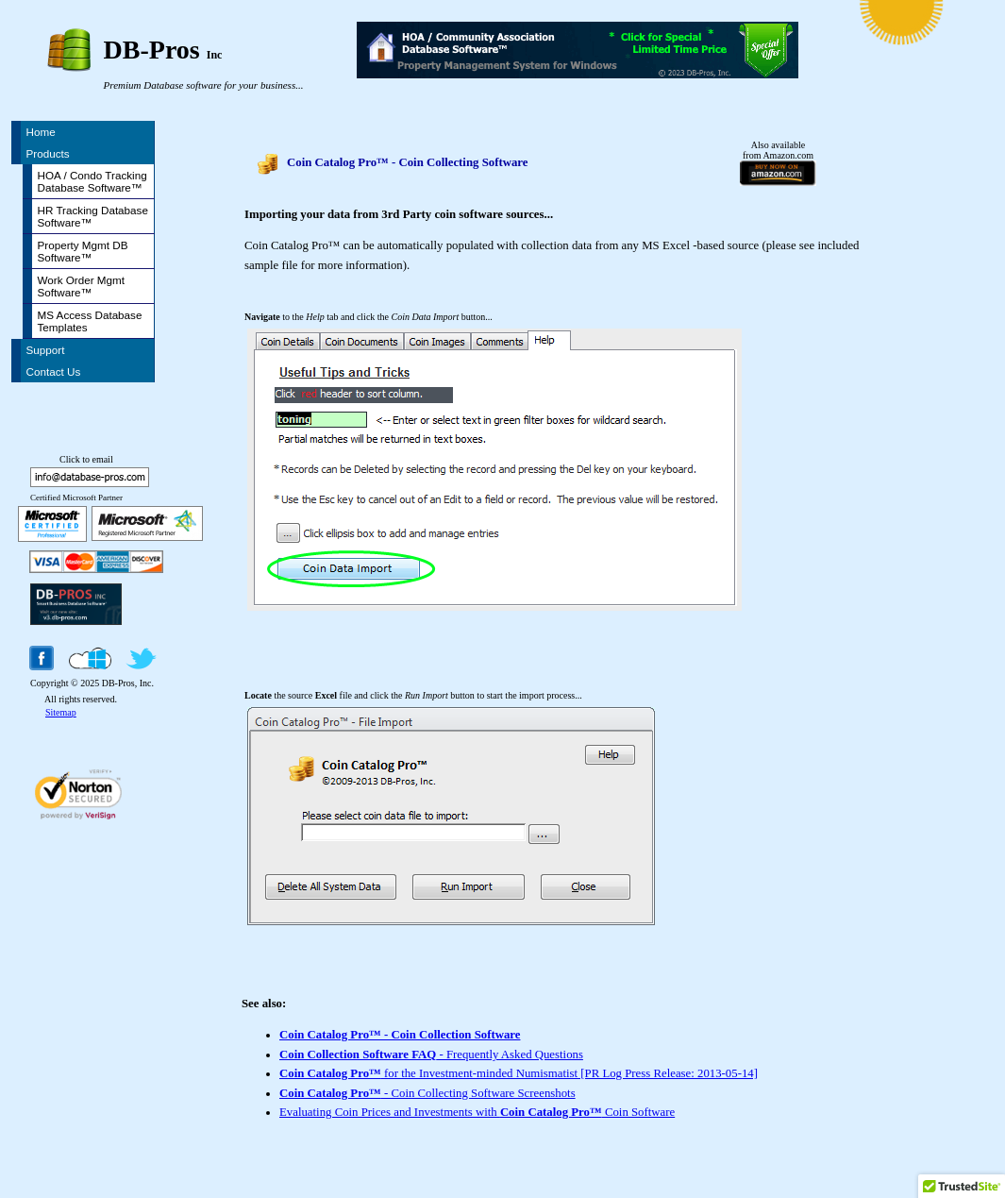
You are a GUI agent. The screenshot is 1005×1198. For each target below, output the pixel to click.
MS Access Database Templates (90, 321)
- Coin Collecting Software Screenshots (427, 1093)
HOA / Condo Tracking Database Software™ (92, 181)
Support (45, 350)
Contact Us (53, 371)
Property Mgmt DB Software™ (83, 251)
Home (41, 132)
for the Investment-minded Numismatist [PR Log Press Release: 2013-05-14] (518, 1073)
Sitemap (60, 712)
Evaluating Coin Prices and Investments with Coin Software (477, 1112)
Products (48, 153)
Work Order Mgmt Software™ (82, 286)
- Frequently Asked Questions (431, 1054)
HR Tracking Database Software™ (93, 216)
